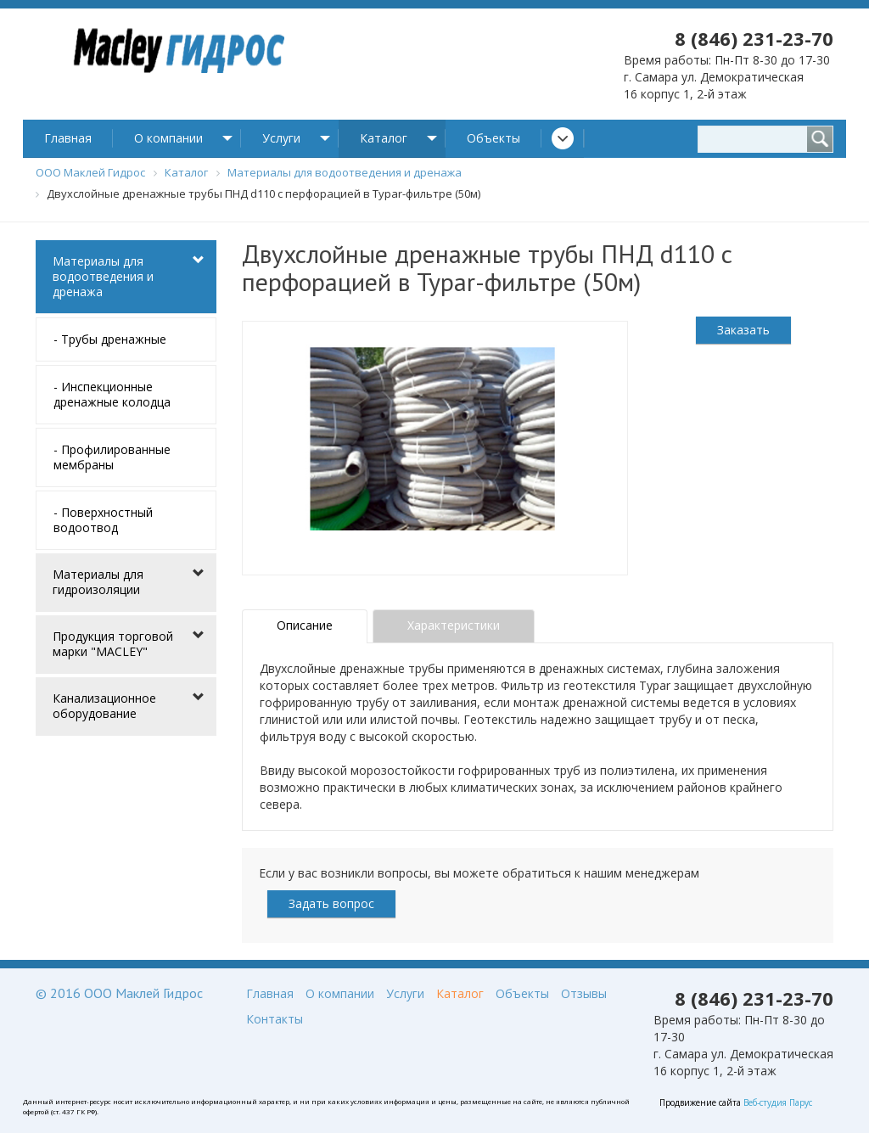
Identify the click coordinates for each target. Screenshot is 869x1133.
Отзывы (584, 993)
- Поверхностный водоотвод (103, 520)
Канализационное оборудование (104, 705)
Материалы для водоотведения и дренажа (103, 276)
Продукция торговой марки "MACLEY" (113, 643)
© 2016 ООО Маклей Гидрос (119, 992)
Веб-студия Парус (777, 1102)
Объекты (493, 138)
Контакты (274, 1019)
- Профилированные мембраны (112, 457)
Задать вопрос (331, 903)
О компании (168, 138)
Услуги (281, 138)
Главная (68, 138)
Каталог (383, 138)
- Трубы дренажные (109, 339)
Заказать (743, 330)
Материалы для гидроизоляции (98, 581)
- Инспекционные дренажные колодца (112, 394)
